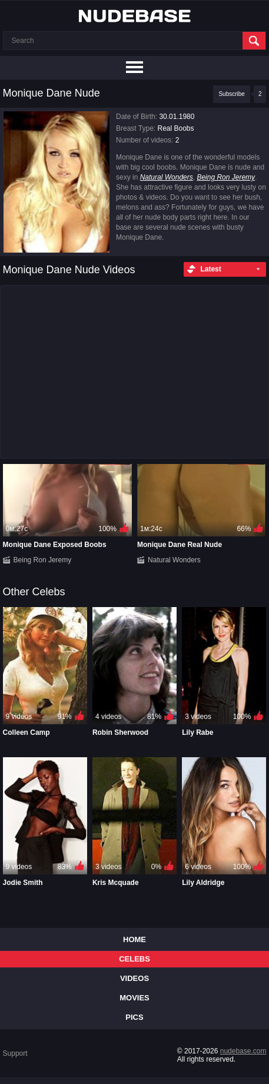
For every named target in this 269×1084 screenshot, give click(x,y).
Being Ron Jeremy (226, 177)
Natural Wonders (166, 177)
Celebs (134, 958)
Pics (134, 1017)
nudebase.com (243, 1051)
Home (134, 939)
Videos (134, 978)
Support (15, 1053)
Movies (134, 997)
